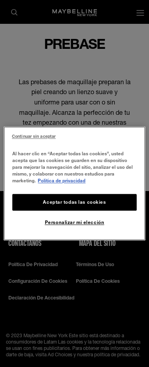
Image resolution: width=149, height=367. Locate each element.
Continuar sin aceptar (34, 136)
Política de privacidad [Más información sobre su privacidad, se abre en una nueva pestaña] (61, 181)
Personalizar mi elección (74, 222)
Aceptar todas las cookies (74, 202)
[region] (74, 183)
